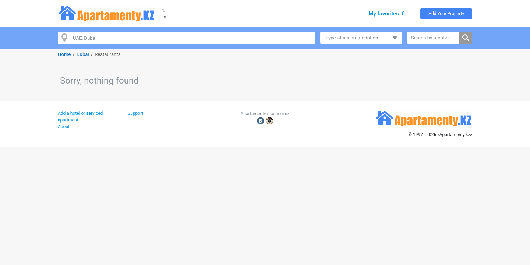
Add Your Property (446, 13)
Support (135, 113)
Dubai (83, 54)
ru (164, 10)
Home (64, 54)
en (164, 17)
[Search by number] (433, 38)
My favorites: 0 (386, 13)
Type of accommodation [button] (352, 37)
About (64, 126)
